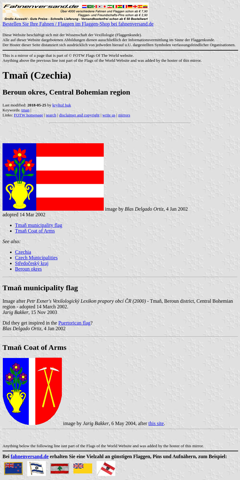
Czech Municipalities (36, 257)
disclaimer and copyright (79, 115)
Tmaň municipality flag (38, 225)
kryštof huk (61, 105)
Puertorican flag (74, 323)
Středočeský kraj (31, 263)
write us (109, 115)
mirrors (124, 115)
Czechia (23, 252)
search (51, 115)
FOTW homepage (28, 115)
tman (25, 110)
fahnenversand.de (29, 456)
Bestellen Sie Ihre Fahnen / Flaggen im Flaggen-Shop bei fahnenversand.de (77, 22)
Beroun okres (28, 269)
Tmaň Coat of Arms (35, 230)
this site (156, 423)
